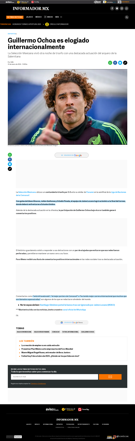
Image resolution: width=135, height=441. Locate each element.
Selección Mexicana (27, 192)
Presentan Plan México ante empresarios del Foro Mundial (47, 349)
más (58, 17)
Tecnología (70, 424)
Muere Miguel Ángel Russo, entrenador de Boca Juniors (45, 353)
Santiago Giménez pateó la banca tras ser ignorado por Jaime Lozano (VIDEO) (77, 305)
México (38, 17)
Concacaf (56, 332)
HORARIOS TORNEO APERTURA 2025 (26, 24)
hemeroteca (60, 427)
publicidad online (74, 427)
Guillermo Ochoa (87, 332)
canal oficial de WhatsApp (74, 310)
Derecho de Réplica (66, 438)
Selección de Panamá (41, 332)
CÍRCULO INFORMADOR (59, 24)
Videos (48, 17)
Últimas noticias (14, 17)
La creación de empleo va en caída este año (40, 346)
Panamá (90, 192)
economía (105, 424)
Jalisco (29, 17)
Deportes (12, 34)
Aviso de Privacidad (55, 438)
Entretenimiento (84, 424)
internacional (48, 424)
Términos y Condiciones (38, 383)
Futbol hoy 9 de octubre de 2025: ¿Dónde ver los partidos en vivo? (50, 356)
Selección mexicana (24, 332)
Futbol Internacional (70, 332)
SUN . (12, 62)
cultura (96, 424)
